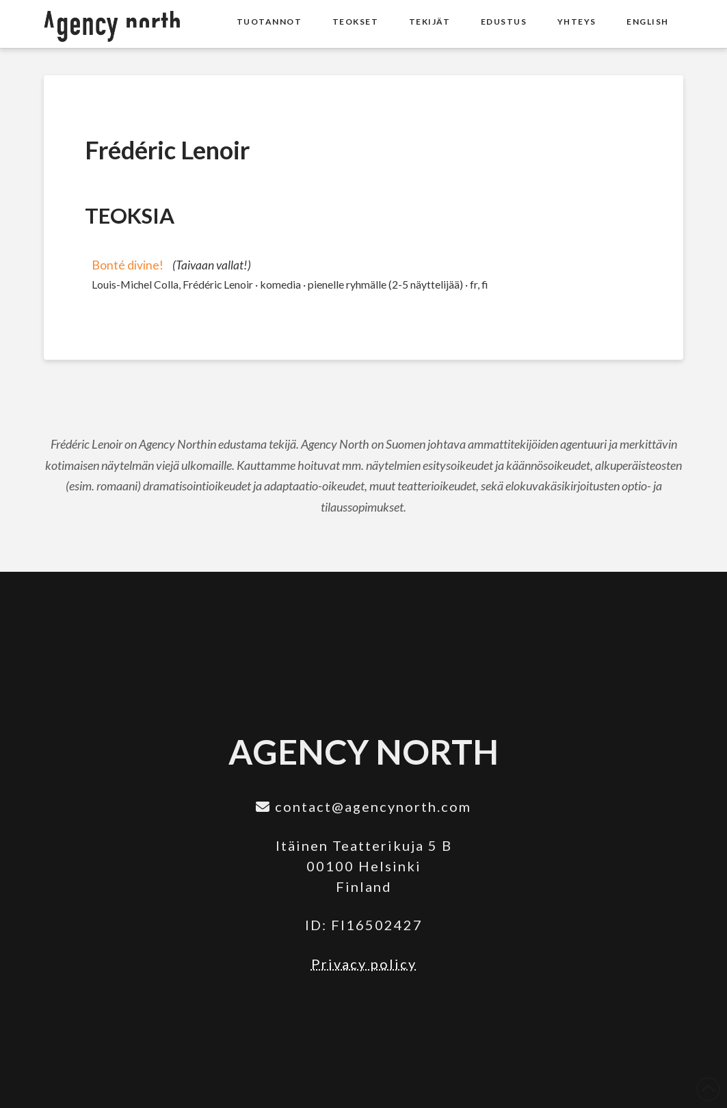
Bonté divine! (127, 265)
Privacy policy (364, 963)
